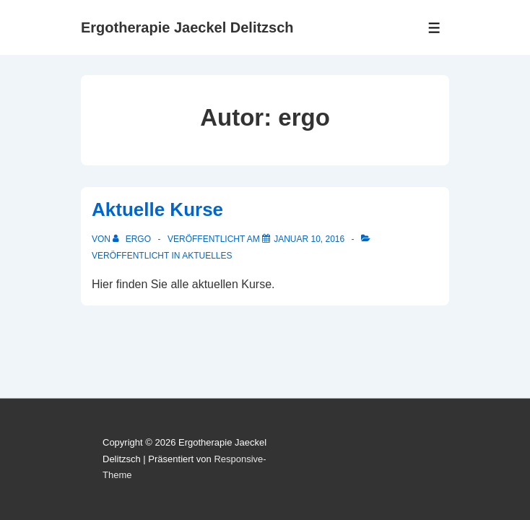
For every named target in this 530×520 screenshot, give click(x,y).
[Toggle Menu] (434, 27)
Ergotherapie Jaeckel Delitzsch (187, 27)
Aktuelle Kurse (157, 209)
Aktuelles (207, 256)
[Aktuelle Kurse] (309, 239)
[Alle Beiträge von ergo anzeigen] (133, 239)
